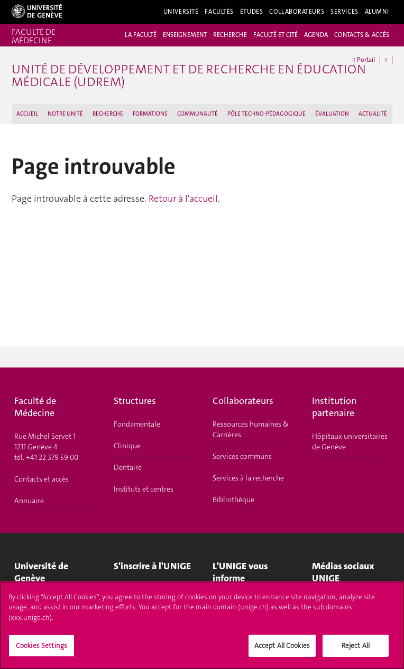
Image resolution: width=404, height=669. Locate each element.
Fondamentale (137, 424)
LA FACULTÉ (141, 35)
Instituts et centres (143, 489)
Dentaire (128, 467)
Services (344, 11)
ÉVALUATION (332, 114)
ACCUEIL (27, 114)
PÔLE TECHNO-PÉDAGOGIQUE (266, 114)
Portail (363, 59)
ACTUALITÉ (373, 114)
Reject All (356, 649)
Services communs (242, 456)
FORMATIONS (150, 114)
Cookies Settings (41, 649)
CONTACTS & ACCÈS (361, 35)
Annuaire (29, 500)
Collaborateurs (296, 11)
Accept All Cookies (282, 649)
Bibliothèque (233, 499)
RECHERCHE (230, 35)
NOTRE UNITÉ (65, 114)
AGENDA (316, 35)
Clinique (127, 445)
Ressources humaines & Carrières (251, 429)
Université (181, 11)
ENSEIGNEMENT (185, 35)
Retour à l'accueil (183, 198)
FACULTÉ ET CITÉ (275, 35)
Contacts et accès (41, 479)
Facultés (219, 11)
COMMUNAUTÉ (197, 114)
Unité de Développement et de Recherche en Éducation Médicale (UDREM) (189, 75)
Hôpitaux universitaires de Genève (350, 441)
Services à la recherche (248, 478)
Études (251, 11)
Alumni (377, 11)
